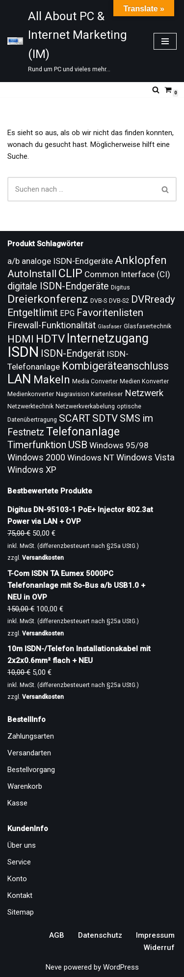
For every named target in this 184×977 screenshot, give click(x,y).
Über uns (21, 845)
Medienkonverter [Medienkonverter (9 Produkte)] (30, 394)
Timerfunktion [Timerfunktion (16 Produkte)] (36, 445)
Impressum (155, 935)
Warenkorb (24, 786)
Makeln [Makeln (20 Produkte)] (51, 379)
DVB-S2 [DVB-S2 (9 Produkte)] (119, 300)
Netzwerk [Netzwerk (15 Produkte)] (144, 393)
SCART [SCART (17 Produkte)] (74, 418)
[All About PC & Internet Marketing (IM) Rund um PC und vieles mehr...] (73, 41)
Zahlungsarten (30, 736)
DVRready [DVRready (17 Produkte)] (153, 299)
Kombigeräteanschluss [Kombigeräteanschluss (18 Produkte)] (115, 366)
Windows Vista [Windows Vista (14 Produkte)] (145, 457)
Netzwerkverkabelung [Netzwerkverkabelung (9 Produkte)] (85, 406)
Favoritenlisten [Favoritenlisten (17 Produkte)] (110, 312)
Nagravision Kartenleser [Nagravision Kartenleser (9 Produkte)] (89, 394)
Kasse (17, 803)
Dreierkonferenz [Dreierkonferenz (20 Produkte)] (47, 299)
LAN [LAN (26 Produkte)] (19, 379)
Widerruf (159, 947)
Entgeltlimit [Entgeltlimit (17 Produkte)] (32, 312)
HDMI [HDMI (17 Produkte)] (20, 339)
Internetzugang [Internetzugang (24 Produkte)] (108, 338)
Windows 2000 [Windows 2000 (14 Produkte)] (36, 457)
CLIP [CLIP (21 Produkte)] (70, 273)
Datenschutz (100, 935)
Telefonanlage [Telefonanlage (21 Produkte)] (83, 431)
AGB (56, 935)
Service (19, 862)
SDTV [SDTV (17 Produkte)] (105, 418)
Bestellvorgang (31, 769)
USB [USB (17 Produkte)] (77, 445)
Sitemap (20, 912)
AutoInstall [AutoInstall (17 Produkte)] (31, 274)
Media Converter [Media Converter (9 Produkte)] (95, 381)
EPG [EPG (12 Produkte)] (67, 313)
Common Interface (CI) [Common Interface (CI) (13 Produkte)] (127, 274)
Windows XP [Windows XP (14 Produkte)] (31, 469)
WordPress (121, 967)
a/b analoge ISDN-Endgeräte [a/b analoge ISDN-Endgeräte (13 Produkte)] (60, 261)
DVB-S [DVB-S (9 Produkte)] (98, 300)
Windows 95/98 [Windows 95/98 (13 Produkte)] (119, 445)
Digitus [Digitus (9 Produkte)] (120, 287)
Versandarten (29, 752)
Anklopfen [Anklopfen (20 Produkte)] (141, 260)
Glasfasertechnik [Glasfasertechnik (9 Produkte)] (147, 326)
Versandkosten (43, 557)
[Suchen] (155, 89)
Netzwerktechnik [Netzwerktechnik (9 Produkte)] (30, 406)
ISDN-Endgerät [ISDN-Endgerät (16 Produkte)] (73, 353)
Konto (17, 878)
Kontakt (19, 895)
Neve (54, 967)
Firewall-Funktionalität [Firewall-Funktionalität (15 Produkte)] (51, 325)
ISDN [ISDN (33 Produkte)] (23, 352)
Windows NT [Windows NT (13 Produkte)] (90, 457)
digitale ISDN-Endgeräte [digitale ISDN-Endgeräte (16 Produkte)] (58, 286)
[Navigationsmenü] (165, 41)
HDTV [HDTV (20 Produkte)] (50, 338)
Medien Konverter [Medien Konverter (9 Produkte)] (144, 381)
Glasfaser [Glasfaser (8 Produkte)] (110, 326)
